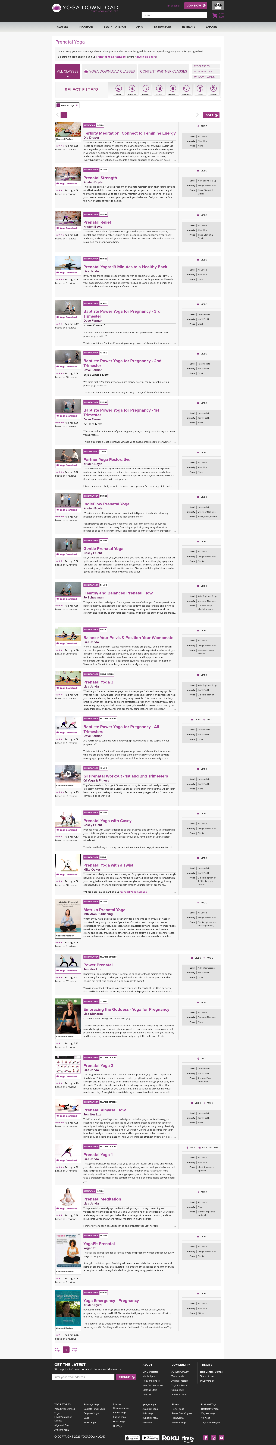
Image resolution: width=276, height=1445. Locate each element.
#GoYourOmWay (180, 1372)
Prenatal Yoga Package (111, 56)
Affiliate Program (179, 1380)
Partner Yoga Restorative (106, 459)
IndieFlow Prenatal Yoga (106, 504)
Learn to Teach (115, 26)
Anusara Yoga (61, 1429)
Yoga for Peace (179, 1385)
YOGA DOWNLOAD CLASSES (109, 71)
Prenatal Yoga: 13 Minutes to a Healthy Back (125, 266)
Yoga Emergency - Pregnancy (111, 1300)
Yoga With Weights (210, 1422)
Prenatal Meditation (102, 1199)
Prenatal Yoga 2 (98, 1065)
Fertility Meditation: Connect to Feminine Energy (129, 133)
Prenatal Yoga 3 (98, 682)
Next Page (74, 1349)
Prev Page (57, 1349)
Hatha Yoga (119, 1421)
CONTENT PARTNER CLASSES (163, 71)
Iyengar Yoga (149, 1404)
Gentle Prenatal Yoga (103, 548)
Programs (86, 26)
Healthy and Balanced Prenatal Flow (118, 593)
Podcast (147, 1394)
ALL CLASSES (68, 74)
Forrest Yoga (119, 1412)
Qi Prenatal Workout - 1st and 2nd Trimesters (125, 776)
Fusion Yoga (119, 1417)
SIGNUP (124, 1377)
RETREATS (188, 26)
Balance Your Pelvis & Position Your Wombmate (128, 637)
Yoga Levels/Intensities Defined (63, 1417)
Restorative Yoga (209, 1409)
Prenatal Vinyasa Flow (104, 1110)
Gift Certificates (150, 1372)
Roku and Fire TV (152, 1380)
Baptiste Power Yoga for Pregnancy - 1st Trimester (121, 413)
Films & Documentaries (120, 1406)
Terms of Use (207, 1376)
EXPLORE (211, 26)
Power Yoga (178, 1409)
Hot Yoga (118, 1426)
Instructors (162, 26)
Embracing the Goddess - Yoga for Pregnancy (126, 1009)
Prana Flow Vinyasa (182, 1413)
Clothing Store (150, 1390)
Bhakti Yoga (90, 1422)
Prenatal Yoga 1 (98, 1154)
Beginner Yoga (91, 1413)
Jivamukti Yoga (150, 1409)
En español (173, 5)
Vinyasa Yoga (208, 1413)
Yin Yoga (205, 1418)
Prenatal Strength (100, 177)
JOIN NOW (194, 5)
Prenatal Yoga (68, 105)
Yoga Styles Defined (64, 1409)
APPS (139, 26)
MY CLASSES (202, 66)
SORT (209, 115)
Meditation (147, 1422)
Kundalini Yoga (150, 1418)
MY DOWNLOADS (204, 76)
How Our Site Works (153, 1385)
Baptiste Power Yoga (94, 1409)
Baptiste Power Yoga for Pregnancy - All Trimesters (121, 729)
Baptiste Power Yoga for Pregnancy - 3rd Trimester (122, 314)
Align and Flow (61, 1425)
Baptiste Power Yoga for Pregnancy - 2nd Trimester (122, 363)
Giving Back (177, 1390)
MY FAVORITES (203, 71)
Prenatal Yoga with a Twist (108, 865)
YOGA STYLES (62, 1404)
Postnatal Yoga (209, 1404)
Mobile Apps (149, 1376)
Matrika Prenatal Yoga (104, 909)
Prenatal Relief (97, 222)
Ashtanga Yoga (91, 1404)
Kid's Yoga (147, 1413)
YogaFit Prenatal (99, 1243)
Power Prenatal (98, 965)
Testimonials (177, 1376)
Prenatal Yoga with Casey (107, 820)
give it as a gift (146, 56)
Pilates (175, 1404)
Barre (86, 1418)
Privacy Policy (207, 1380)
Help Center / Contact (211, 1372)
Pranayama (177, 1418)
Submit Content (179, 1394)
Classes (62, 26)
